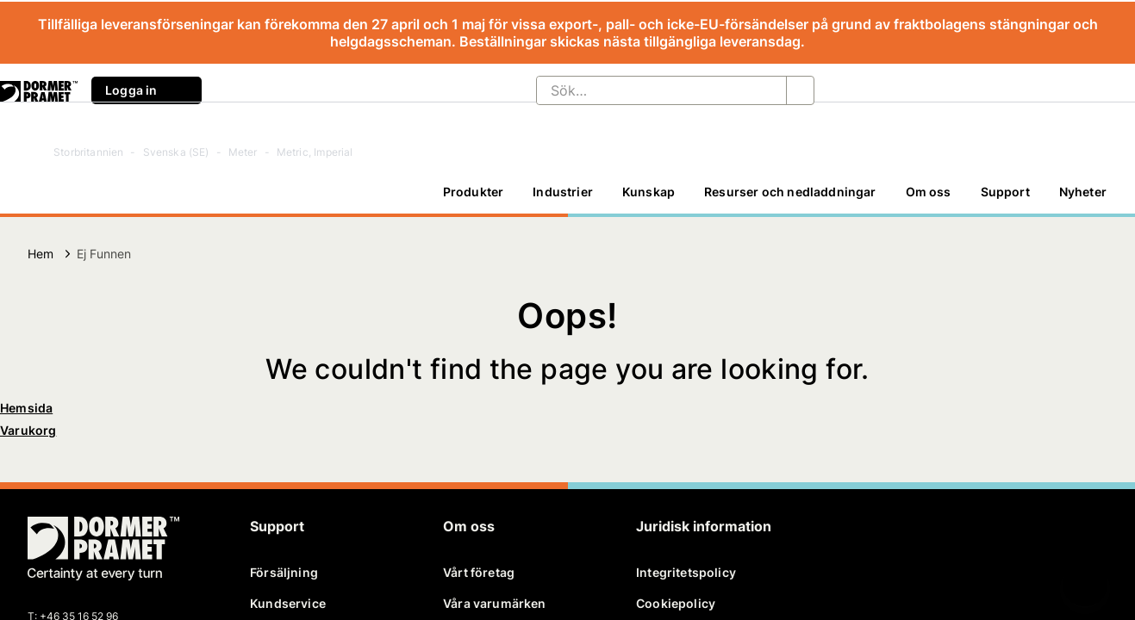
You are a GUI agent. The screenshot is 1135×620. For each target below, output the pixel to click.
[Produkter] (473, 192)
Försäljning (284, 572)
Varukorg (28, 430)
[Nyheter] (1083, 192)
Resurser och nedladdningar (790, 191)
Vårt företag (478, 572)
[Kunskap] (648, 192)
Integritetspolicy (686, 572)
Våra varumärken (494, 603)
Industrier (563, 191)
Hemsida (26, 407)
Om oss (928, 191)
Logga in (146, 90)
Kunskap (648, 191)
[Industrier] (563, 192)
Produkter (473, 191)
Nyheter (1083, 191)
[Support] (1005, 192)
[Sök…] (647, 90)
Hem (41, 253)
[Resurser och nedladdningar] (789, 192)
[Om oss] (928, 192)
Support (1005, 191)
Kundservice (288, 603)
